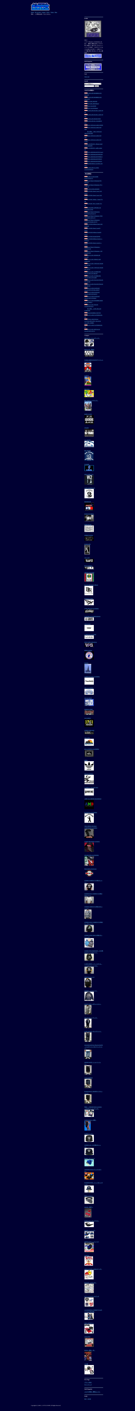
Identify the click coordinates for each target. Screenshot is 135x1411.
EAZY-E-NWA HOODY (91, 189)
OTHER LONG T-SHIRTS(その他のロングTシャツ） (93, 927)
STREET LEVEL (89, 538)
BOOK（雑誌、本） (89, 1355)
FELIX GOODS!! (89, 778)
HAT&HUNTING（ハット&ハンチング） (93, 1187)
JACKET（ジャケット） (90, 995)
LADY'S (87, 380)
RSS (85, 1399)
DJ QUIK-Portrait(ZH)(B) (92, 236)
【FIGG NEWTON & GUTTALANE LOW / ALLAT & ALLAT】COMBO (92, 321)
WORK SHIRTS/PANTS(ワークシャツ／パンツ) (93, 365)
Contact (43, 12)
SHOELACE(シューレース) (91, 1246)
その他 (89, 1368)
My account (38, 12)
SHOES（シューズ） (90, 1234)
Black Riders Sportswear (90, 872)
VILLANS (89, 560)
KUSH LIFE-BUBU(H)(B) (92, 118)
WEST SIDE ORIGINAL (90, 644)
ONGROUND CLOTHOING (91, 860)
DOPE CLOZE (89, 419)
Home (32, 12)
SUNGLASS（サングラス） (91, 1223)
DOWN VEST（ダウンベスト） (92, 1009)
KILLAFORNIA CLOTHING (91, 752)
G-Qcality (89, 467)
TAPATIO (88, 1260)
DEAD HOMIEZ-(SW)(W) (92, 313)
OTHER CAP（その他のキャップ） (92, 1149)
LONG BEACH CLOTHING (91, 610)
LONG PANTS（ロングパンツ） (93, 1036)
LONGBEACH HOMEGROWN (92, 618)
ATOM (89, 1399)
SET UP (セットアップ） (91, 1022)
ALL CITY (89, 741)
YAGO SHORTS (88, 1082)
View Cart (86, 76)
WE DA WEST (89, 701)
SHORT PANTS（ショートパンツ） (92, 1068)
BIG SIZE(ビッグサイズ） (91, 405)
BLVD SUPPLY (89, 567)
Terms (52, 12)
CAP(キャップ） (89, 1137)
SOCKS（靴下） (88, 1212)
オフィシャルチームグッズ (91, 1301)
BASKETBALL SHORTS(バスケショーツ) (93, 1097)
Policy (48, 12)
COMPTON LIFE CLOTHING (92, 680)
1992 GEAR (89, 627)
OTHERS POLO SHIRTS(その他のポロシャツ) (93, 898)
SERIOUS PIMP (89, 712)
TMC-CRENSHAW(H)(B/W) (93, 159)
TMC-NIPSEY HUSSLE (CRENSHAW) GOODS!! (90, 831)
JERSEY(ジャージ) (89, 982)
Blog (56, 12)
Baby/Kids (89, 392)
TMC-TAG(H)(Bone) (91, 108)
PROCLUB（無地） (89, 353)
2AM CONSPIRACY (89, 492)
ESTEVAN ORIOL (89, 517)
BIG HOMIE (89, 455)
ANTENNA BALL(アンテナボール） (92, 1174)
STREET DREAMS (89, 732)
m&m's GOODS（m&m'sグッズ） (93, 1274)
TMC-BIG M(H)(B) (90, 101)
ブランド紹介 (88, 1382)
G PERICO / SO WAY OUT (91, 791)
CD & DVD (89, 1341)
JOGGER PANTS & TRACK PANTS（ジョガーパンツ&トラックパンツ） (93, 1051)
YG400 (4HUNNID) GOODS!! (92, 846)
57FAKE (89, 432)
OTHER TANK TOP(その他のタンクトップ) (93, 941)
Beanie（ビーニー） (89, 1162)
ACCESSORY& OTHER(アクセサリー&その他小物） (93, 1314)
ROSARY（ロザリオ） (90, 1287)
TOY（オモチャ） (89, 1328)
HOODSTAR (89, 506)
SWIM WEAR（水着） (90, 1125)
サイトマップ (88, 1384)
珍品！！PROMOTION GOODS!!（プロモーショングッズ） (93, 1111)
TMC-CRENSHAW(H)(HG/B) (93, 154)
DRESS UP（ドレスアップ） (92, 341)
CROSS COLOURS (89, 577)
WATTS (87, 667)
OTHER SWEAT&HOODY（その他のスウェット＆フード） (93, 955)
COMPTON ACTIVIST (90, 636)
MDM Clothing (89, 655)
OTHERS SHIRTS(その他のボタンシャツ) (93, 912)
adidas (89, 765)
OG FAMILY (89, 722)
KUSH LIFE (87, 549)
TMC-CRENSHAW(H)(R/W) (93, 161)
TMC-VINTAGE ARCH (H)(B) (93, 125)
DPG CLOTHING (89, 691)
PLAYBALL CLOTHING (90, 817)
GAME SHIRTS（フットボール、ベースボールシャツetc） (93, 968)
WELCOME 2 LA (89, 479)
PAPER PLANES (89, 601)
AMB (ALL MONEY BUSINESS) (92, 803)
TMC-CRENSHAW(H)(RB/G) (93, 156)
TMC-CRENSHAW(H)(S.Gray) (93, 152)
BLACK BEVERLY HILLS (91, 589)
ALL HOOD (89, 443)
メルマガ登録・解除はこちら (92, 1391)
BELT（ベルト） (89, 1199)
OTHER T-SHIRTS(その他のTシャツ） (93, 885)
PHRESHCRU (89, 528)
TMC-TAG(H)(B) (90, 106)
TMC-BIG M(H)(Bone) (91, 103)
